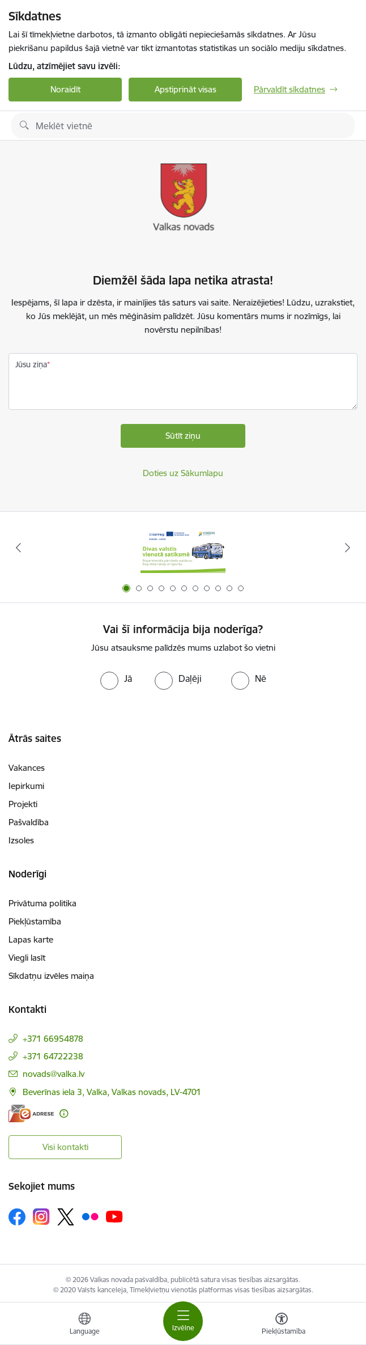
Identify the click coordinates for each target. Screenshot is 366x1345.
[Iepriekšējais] (18, 547)
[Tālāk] (347, 547)
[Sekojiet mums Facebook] (16, 1216)
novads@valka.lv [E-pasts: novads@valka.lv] (53, 1073)
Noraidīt (65, 89)
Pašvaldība (28, 822)
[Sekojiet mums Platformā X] (65, 1216)
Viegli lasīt (26, 957)
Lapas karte (30, 939)
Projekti (22, 804)
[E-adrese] (31, 1113)
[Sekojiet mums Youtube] (114, 1216)
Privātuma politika (42, 903)
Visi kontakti (65, 1147)
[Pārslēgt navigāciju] (183, 1321)
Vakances (26, 767)
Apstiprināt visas (185, 89)
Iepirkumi (26, 785)
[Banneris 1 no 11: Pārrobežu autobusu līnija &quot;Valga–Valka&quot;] (183, 547)
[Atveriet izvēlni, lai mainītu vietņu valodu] (84, 1325)
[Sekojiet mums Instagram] (41, 1216)
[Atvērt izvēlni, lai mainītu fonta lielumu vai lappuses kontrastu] (281, 1325)
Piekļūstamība (34, 921)
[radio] (116, 678)
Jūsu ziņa (31, 364)
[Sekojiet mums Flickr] (90, 1216)
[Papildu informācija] (63, 1113)
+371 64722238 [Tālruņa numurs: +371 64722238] (53, 1056)
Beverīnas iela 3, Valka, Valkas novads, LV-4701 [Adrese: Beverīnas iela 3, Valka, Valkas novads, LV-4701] (112, 1092)
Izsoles (21, 840)
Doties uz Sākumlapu (183, 473)
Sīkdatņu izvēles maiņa (51, 975)
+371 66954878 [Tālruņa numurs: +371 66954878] (53, 1038)
